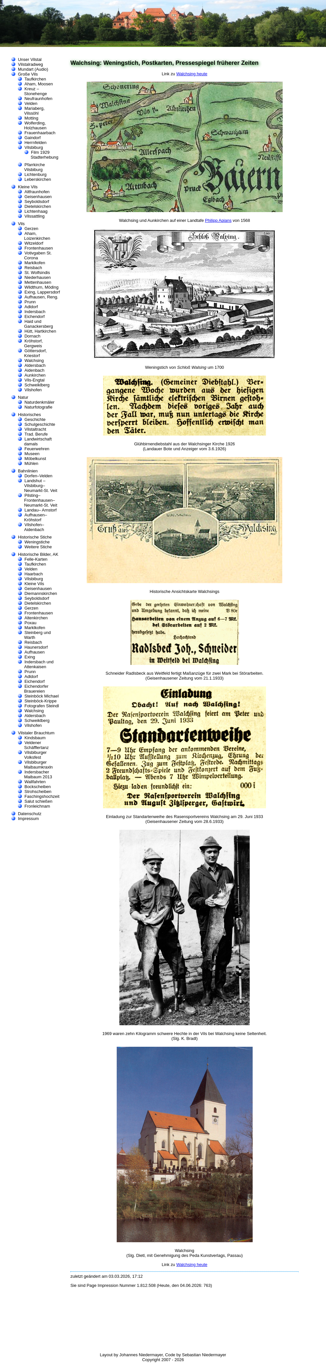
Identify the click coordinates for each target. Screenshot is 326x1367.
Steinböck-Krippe (40, 700)
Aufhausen (34, 652)
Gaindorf (32, 137)
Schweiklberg (37, 384)
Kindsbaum (35, 737)
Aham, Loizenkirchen (37, 236)
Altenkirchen (36, 617)
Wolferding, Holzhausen (35, 125)
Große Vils (28, 74)
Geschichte (35, 419)
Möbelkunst (35, 458)
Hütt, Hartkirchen (40, 331)
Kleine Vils (27, 186)
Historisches (29, 414)
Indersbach (34, 311)
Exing (29, 657)
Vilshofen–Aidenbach (34, 527)
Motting (31, 118)
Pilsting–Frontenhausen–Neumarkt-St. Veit (40, 500)
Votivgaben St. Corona (38, 255)
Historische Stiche (35, 537)
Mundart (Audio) (33, 69)
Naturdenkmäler (39, 402)
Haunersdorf (36, 647)
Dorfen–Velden (38, 475)
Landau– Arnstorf (40, 510)
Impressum (28, 818)
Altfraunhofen (37, 191)
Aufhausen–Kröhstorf (35, 517)
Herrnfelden (35, 142)
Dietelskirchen (37, 206)
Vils (21, 223)
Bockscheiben (37, 786)
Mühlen (31, 463)
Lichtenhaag (36, 211)
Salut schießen (38, 801)
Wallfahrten (35, 781)
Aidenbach (34, 370)
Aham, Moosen (38, 83)
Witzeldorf (33, 243)
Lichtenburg (35, 174)
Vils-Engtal (34, 380)
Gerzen (31, 228)
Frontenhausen (38, 248)
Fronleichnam (37, 806)
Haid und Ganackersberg (38, 324)
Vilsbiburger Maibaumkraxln (38, 765)
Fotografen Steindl (41, 705)
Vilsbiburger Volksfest (35, 755)
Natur (23, 397)
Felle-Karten (36, 559)
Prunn (30, 301)
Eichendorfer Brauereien (36, 689)
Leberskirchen (37, 179)
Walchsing (34, 360)
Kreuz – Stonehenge (35, 91)
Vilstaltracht (35, 429)
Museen (31, 453)
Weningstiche (37, 542)
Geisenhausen (38, 196)
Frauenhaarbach (39, 132)
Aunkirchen (35, 375)
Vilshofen (33, 389)
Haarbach (33, 573)
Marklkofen (34, 262)
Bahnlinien (28, 470)
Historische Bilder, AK (38, 554)
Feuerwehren (36, 448)
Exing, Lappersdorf (42, 292)
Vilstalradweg (30, 64)
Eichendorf (34, 316)
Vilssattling (34, 216)
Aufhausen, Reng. (41, 297)
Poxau (30, 622)
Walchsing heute (191, 73)
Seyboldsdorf (36, 201)
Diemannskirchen (40, 593)
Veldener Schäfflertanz (36, 745)
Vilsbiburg (33, 147)
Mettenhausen (37, 282)
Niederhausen (37, 277)
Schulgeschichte (39, 424)
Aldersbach (35, 365)
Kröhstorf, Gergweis (33, 343)
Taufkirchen (35, 79)
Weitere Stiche (38, 546)
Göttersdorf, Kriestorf (35, 353)
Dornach (32, 336)
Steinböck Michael (41, 696)
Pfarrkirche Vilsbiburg (34, 167)
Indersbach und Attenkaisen (38, 664)
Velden (30, 103)
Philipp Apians (218, 220)
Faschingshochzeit (41, 796)
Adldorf (31, 306)
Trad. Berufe (36, 434)
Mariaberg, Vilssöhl (34, 111)
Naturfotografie (38, 407)
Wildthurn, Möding (41, 287)
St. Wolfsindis (37, 272)
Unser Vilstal (29, 59)
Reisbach (33, 267)
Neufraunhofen (38, 98)
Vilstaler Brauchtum (36, 732)
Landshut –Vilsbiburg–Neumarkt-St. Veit (40, 485)
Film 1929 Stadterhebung (44, 155)
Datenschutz (29, 813)
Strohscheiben (38, 791)
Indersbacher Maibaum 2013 (38, 774)
